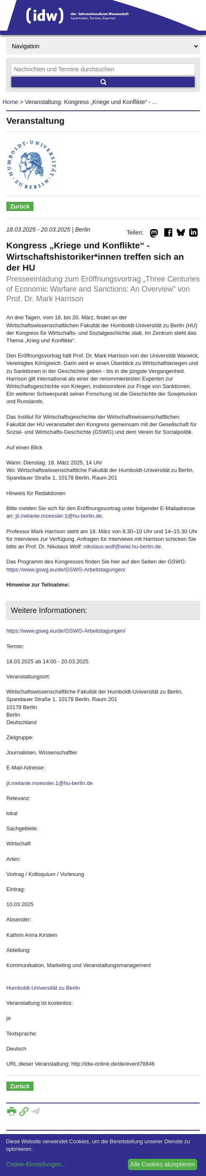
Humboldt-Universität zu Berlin (43, 988)
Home (10, 102)
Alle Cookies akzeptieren (162, 1164)
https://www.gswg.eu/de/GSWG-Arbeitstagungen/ (65, 569)
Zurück (20, 206)
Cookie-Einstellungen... (36, 1164)
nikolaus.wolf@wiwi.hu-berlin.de (122, 546)
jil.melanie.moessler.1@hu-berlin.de (59, 516)
